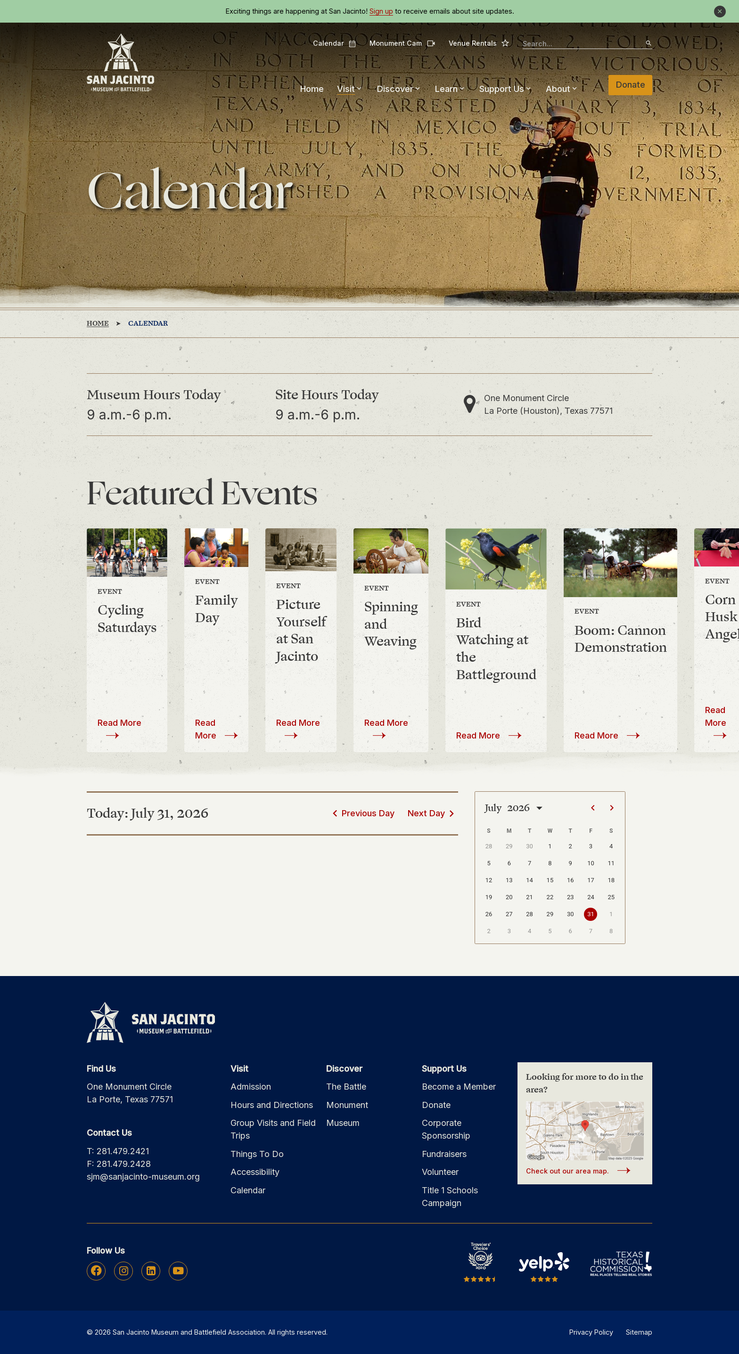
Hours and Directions (271, 1105)
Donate (630, 85)
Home (312, 89)
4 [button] (611, 846)
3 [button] (590, 846)
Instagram (124, 1270)
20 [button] (509, 897)
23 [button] (570, 897)
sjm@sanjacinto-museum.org (143, 1177)
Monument (347, 1105)
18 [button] (611, 880)
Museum (343, 1123)
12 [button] (489, 880)
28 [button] (489, 846)
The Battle (346, 1086)
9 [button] (570, 863)
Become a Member (459, 1086)
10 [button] (590, 863)
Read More (119, 723)
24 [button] (590, 897)
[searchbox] (587, 44)
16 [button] (570, 880)
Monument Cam (402, 43)
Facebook (96, 1270)
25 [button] (611, 897)
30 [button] (529, 846)
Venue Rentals (479, 43)
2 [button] (570, 846)
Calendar (334, 43)
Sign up (381, 11)
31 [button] (590, 914)
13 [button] (509, 880)
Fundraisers (444, 1154)
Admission (250, 1086)
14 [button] (529, 880)
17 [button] (590, 880)
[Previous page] (592, 807)
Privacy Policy (591, 1332)
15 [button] (550, 880)
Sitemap (639, 1332)
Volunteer (440, 1172)
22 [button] (550, 897)
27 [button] (509, 914)
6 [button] (509, 863)
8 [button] (549, 863)
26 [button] (489, 914)
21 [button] (529, 897)
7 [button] (529, 863)
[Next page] (611, 807)
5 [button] (488, 863)
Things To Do (257, 1154)
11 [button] (611, 863)
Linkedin (151, 1270)
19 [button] (489, 897)
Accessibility (254, 1172)
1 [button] (549, 846)
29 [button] (509, 846)
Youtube (178, 1270)
